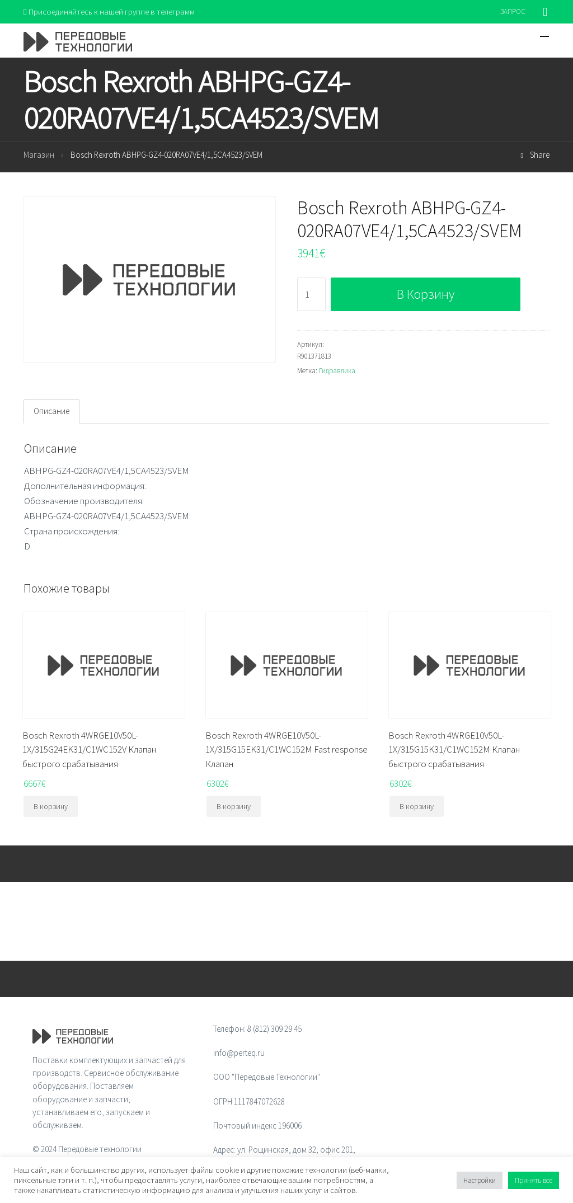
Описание (51, 411)
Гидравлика (337, 370)
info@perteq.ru (239, 1052)
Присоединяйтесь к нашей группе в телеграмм (109, 11)
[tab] (51, 411)
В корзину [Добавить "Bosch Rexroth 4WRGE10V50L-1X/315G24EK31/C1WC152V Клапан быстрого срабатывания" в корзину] (51, 806)
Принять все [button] (533, 1180)
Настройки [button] (479, 1180)
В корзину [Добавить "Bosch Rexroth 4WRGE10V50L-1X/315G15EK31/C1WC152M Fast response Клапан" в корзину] (234, 806)
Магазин (39, 155)
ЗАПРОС (512, 11)
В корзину (425, 294)
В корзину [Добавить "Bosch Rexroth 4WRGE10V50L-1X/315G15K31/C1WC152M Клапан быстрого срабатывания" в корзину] (417, 806)
